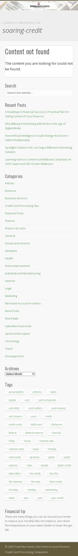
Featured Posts (14, 213)
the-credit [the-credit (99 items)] (35, 473)
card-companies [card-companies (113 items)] (47, 400)
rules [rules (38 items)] (29, 465)
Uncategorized (14, 356)
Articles (9, 183)
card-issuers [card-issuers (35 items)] (15, 416)
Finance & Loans (15, 228)
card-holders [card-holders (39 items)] (35, 408)
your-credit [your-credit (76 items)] (57, 498)
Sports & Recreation (17, 333)
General (10, 236)
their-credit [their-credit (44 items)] (55, 481)
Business (10, 191)
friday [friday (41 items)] (12, 441)
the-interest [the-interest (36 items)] (15, 481)
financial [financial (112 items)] (56, 433)
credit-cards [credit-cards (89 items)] (15, 424)
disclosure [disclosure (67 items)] (56, 424)
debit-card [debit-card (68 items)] (36, 424)
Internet (10, 281)
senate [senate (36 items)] (44, 465)
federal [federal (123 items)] (13, 433)
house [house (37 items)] (27, 441)
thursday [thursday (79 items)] (14, 490)
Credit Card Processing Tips (22, 206)
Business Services (16, 198)
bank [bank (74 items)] (53, 392)
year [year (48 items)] (26, 498)
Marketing (11, 296)
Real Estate (12, 318)
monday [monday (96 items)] (52, 449)
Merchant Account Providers (23, 303)
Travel (8, 348)
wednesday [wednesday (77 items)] (51, 490)
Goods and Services (17, 243)
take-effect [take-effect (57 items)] (15, 473)
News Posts (12, 311)
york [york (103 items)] (40, 498)
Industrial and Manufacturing (22, 273)
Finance (10, 221)
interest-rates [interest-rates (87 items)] (16, 449)
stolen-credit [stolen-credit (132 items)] (64, 465)
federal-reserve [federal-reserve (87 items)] (34, 433)
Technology (12, 341)
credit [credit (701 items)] (49, 416)
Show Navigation (63, 37)
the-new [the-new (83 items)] (35, 481)
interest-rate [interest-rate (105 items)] (47, 441)
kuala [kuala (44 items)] (36, 449)
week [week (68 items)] (12, 498)
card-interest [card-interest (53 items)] (58, 408)
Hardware (11, 251)
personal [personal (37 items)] (34, 457)
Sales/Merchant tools (18, 326)
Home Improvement (17, 266)
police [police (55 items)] (51, 457)
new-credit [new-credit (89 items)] (15, 457)
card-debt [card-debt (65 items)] (14, 408)
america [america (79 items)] (37, 392)
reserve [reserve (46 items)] (13, 465)
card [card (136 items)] (27, 400)
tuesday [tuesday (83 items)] (31, 490)
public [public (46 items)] (67, 457)
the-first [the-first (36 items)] (54, 473)
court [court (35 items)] (34, 416)
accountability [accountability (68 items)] (16, 392)
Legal (8, 288)
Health (9, 258)
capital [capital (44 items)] (12, 400)
